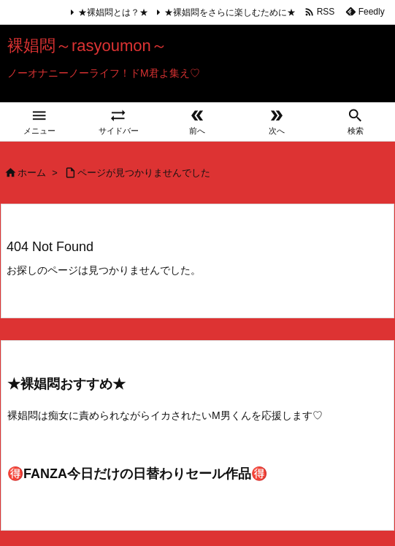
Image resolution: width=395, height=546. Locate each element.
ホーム (32, 172)
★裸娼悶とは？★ (113, 12)
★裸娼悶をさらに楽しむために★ (230, 12)
